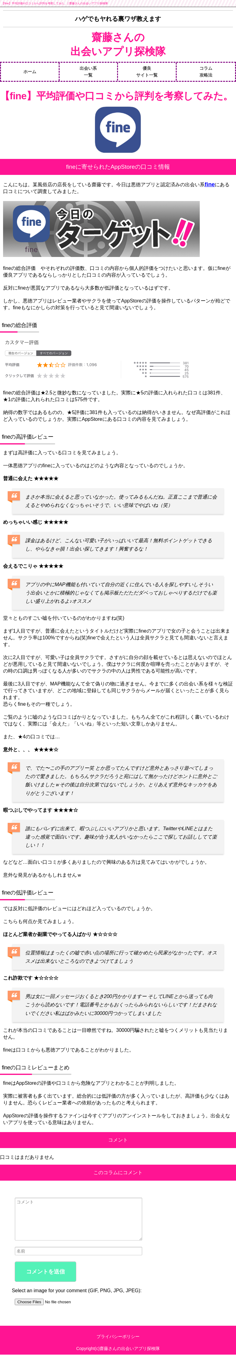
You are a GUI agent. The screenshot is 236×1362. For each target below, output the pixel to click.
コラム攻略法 (205, 71)
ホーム (29, 71)
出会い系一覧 (88, 71)
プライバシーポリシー (118, 1343)
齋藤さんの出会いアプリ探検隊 (118, 44)
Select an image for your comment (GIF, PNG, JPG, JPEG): (76, 1298)
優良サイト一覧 (147, 71)
